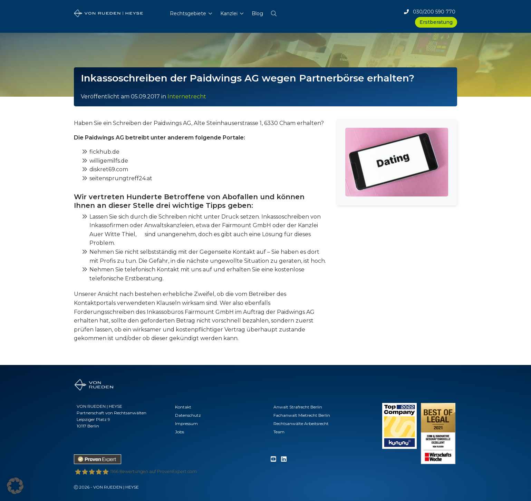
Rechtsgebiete (188, 13)
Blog (257, 13)
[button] (273, 12)
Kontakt (183, 407)
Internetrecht (186, 96)
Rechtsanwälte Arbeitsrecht (301, 423)
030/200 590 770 (429, 12)
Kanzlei (229, 13)
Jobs (179, 431)
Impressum (186, 423)
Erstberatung (436, 22)
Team (278, 431)
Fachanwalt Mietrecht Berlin (301, 415)
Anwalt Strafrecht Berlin (297, 407)
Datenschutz (188, 415)
